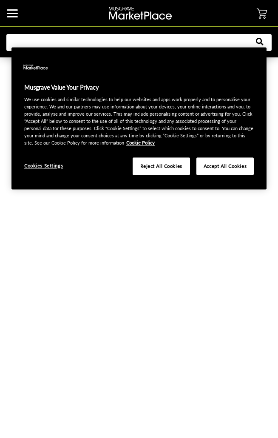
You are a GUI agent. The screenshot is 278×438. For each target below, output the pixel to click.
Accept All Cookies (225, 166)
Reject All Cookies (161, 166)
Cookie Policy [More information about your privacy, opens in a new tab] (140, 143)
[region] (139, 118)
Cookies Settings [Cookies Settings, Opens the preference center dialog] (43, 165)
